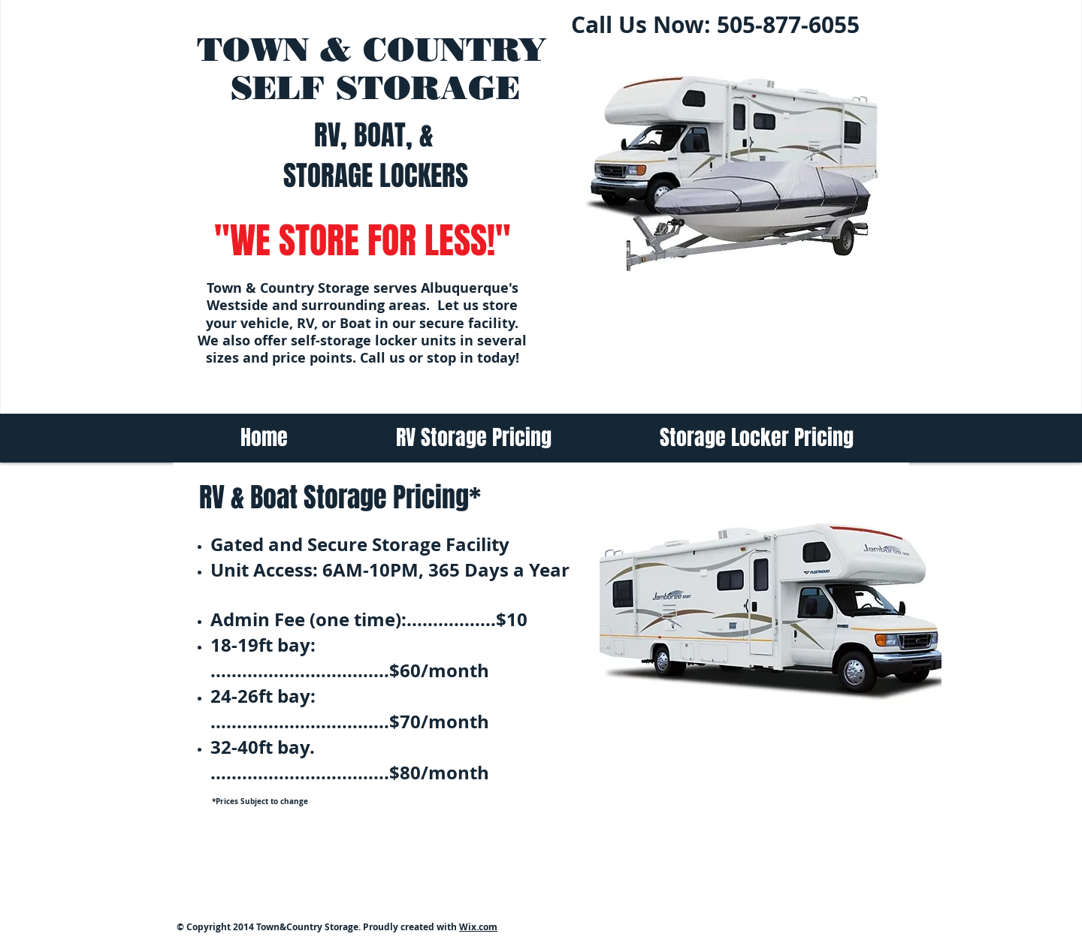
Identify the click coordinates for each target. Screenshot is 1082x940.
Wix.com (478, 926)
